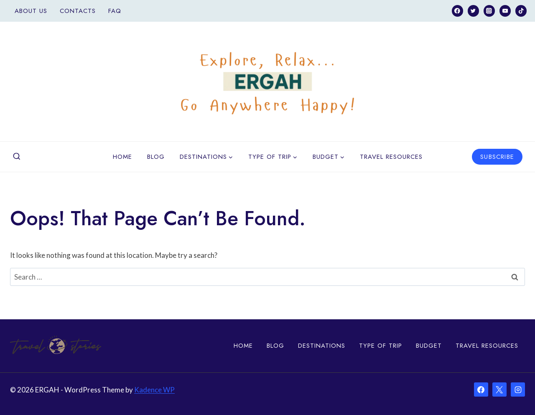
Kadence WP (154, 389)
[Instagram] (489, 10)
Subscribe (497, 156)
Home (122, 156)
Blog (156, 156)
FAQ (114, 10)
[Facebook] (457, 10)
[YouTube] (505, 10)
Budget (429, 345)
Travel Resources (391, 156)
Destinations (321, 345)
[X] (499, 389)
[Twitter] (473, 10)
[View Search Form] (17, 157)
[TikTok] (521, 10)
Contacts (78, 10)
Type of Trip (380, 345)
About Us (31, 10)
